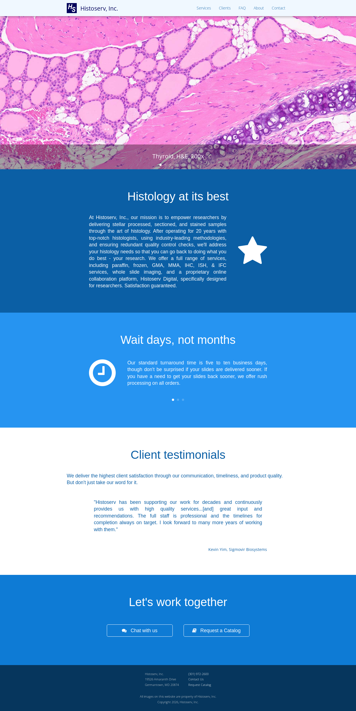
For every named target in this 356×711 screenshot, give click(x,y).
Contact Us (196, 679)
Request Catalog (199, 685)
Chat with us (139, 630)
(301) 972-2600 (198, 674)
